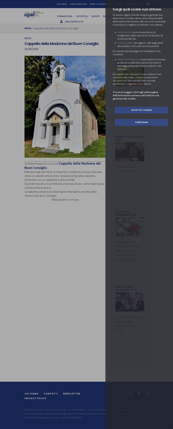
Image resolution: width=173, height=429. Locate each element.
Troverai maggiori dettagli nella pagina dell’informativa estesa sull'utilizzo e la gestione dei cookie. (136, 95)
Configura (141, 122)
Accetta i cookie (141, 110)
